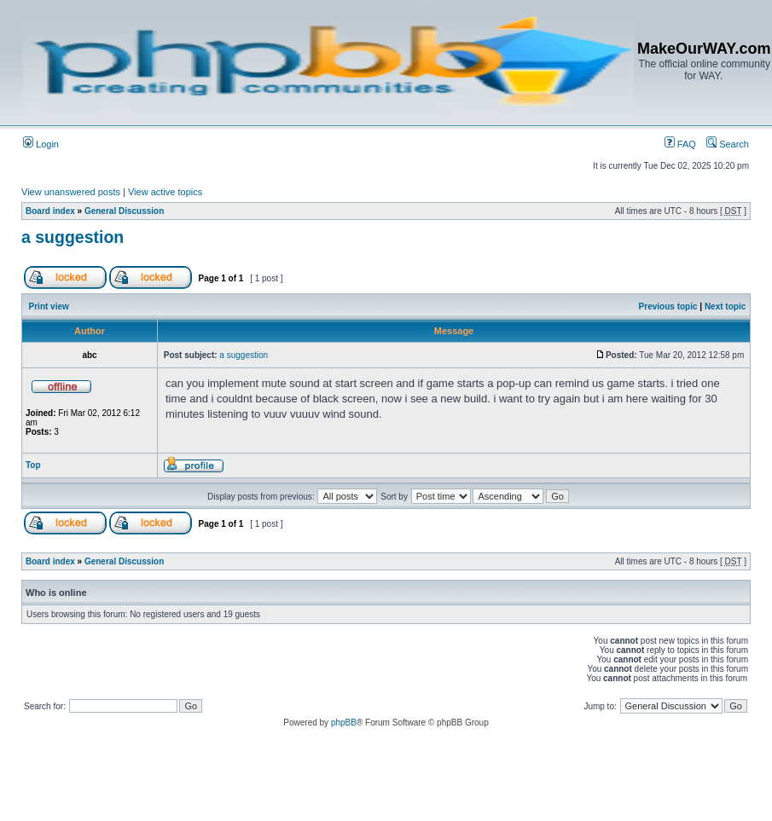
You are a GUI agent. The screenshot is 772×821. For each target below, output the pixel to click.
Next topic (725, 306)
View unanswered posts (70, 192)
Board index (50, 211)
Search (727, 144)
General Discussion (124, 211)
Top (33, 465)
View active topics (165, 192)
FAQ (680, 144)
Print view (49, 306)
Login (41, 144)
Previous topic (668, 306)
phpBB (344, 722)
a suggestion (72, 237)
